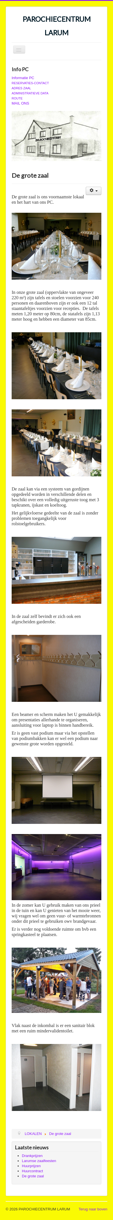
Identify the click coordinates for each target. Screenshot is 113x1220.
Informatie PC (23, 78)
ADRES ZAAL (21, 88)
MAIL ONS (20, 103)
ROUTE (17, 98)
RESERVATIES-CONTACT (30, 83)
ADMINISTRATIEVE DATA (30, 93)
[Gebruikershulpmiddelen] (93, 191)
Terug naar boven (93, 1209)
